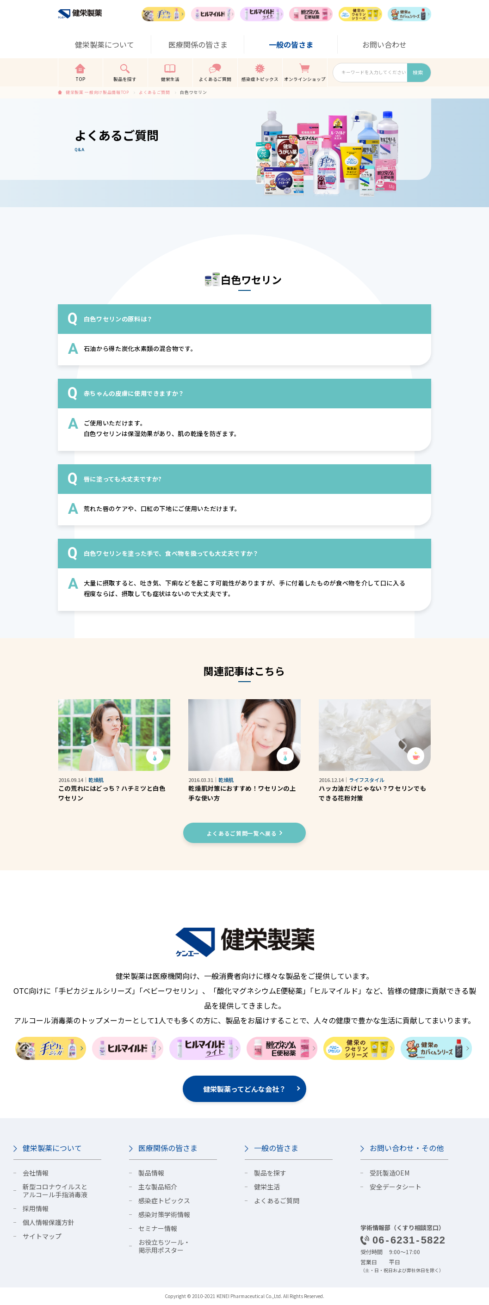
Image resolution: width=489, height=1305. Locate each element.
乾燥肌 (96, 779)
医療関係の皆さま (168, 1148)
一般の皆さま (276, 1148)
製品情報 (151, 1172)
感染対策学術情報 (164, 1214)
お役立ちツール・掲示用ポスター (164, 1246)
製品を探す (270, 1172)
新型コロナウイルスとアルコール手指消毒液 (55, 1190)
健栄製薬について (52, 1148)
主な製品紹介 (157, 1186)
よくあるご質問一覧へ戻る (242, 833)
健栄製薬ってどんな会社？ (244, 1089)
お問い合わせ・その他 (407, 1148)
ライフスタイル (366, 779)
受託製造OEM (389, 1172)
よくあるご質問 (276, 1200)
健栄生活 (267, 1186)
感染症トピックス (164, 1200)
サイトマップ (42, 1236)
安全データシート (395, 1186)
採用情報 (36, 1208)
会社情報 (36, 1172)
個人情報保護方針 (48, 1222)
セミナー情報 (157, 1228)
